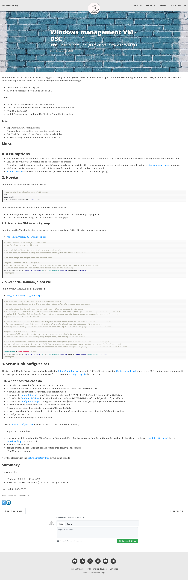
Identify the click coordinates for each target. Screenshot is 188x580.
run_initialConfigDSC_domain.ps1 (24, 295)
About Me (176, 5)
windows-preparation (159, 165)
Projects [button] (150, 5)
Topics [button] (137, 5)
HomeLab (12, 495)
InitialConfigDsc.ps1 (68, 371)
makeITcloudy (10, 5)
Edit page (114, 569)
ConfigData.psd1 (77, 374)
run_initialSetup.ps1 (157, 438)
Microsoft (22, 495)
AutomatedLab (14, 171)
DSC (29, 495)
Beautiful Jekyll (99, 573)
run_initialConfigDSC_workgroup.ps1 (26, 236)
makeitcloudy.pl (100, 569)
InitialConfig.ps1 (15, 441)
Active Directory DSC (39, 457)
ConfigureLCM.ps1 (30, 398)
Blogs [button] (163, 5)
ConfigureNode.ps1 (126, 371)
